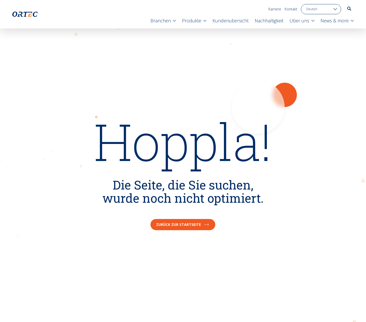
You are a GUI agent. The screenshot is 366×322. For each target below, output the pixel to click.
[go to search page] (349, 8)
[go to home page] (25, 14)
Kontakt (291, 9)
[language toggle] (321, 9)
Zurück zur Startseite (183, 224)
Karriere (274, 9)
